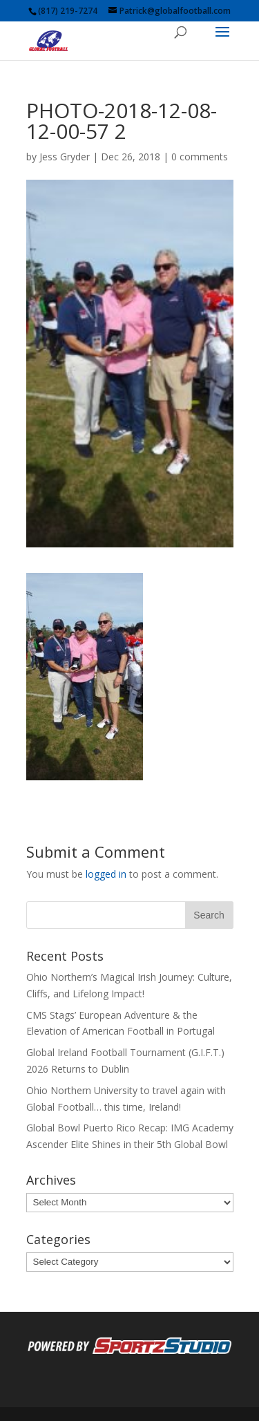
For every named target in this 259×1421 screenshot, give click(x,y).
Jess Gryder (64, 156)
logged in (106, 874)
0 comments (199, 156)
